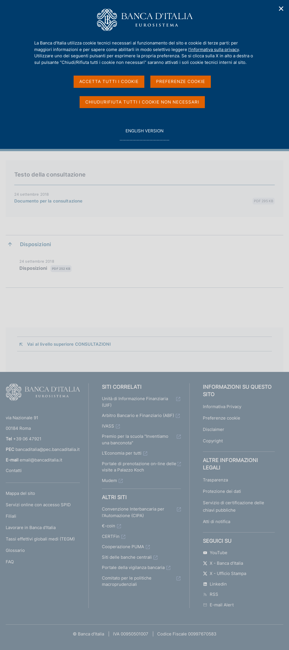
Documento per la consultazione (48, 201)
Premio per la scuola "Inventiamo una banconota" (135, 440)
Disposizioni (45, 268)
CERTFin (111, 536)
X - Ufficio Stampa (224, 573)
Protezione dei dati (222, 491)
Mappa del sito (20, 493)
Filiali (11, 516)
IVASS (108, 426)
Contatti (14, 470)
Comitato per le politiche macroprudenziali (126, 581)
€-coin (108, 525)
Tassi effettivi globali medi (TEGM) (40, 539)
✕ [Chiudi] (281, 8)
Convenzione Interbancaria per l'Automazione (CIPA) (133, 512)
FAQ (10, 561)
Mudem (109, 480)
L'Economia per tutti (122, 453)
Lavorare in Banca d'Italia (31, 527)
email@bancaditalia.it (41, 460)
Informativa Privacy (222, 406)
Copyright (213, 441)
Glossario (15, 550)
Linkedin (215, 584)
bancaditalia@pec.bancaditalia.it (47, 449)
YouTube (215, 552)
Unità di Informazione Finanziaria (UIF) (135, 402)
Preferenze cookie (221, 418)
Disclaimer (213, 429)
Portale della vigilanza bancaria (133, 567)
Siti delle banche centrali (127, 557)
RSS (210, 594)
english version (144, 133)
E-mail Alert (218, 605)
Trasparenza (215, 480)
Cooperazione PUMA (123, 546)
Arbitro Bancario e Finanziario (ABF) (138, 415)
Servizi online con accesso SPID (38, 504)
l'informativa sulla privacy (213, 49)
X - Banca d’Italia (223, 563)
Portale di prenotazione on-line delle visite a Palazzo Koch (139, 467)
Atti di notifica (216, 521)
